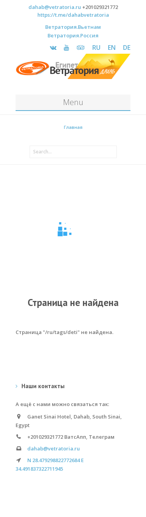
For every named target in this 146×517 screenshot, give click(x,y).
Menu (73, 102)
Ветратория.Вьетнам (73, 26)
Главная (73, 127)
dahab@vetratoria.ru (54, 7)
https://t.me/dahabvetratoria (73, 14)
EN (112, 47)
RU (96, 47)
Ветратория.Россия (73, 35)
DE (126, 47)
